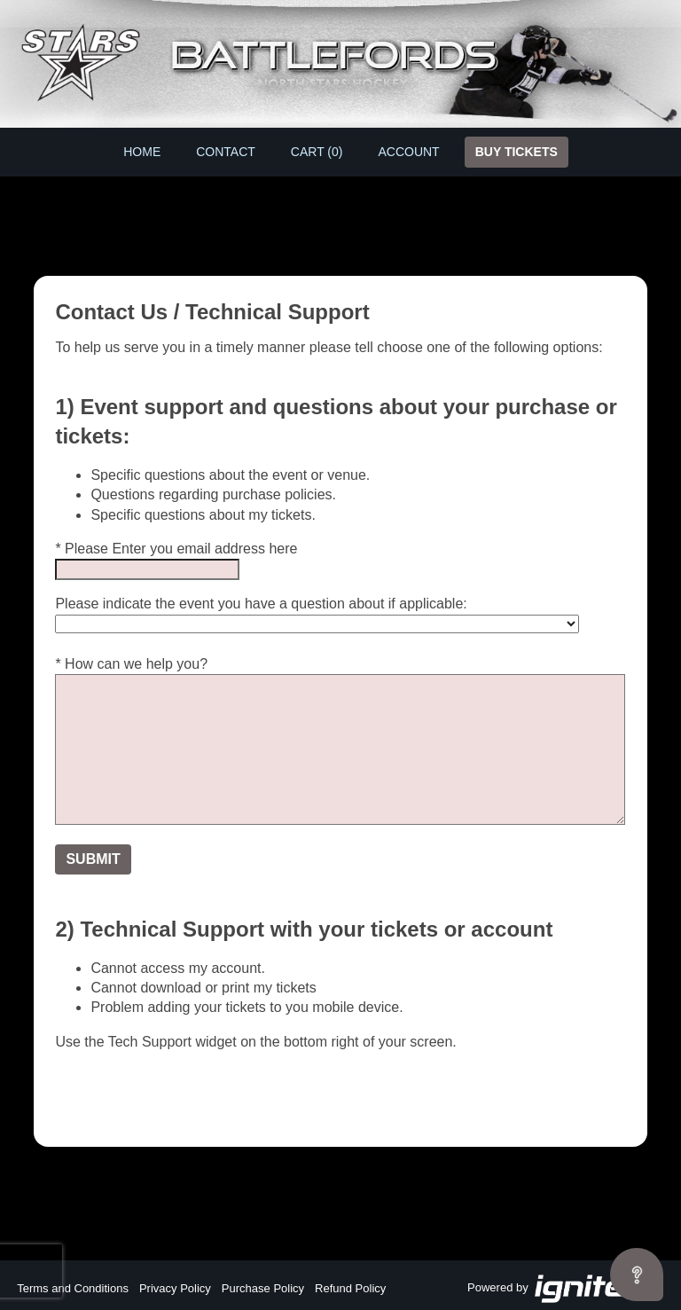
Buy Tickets (516, 152)
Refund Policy (350, 1288)
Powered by (565, 1289)
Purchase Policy (263, 1288)
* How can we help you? (131, 663)
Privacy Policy (175, 1288)
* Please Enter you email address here (176, 548)
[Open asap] (636, 1274)
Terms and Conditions (73, 1288)
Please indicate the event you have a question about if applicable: (260, 603)
